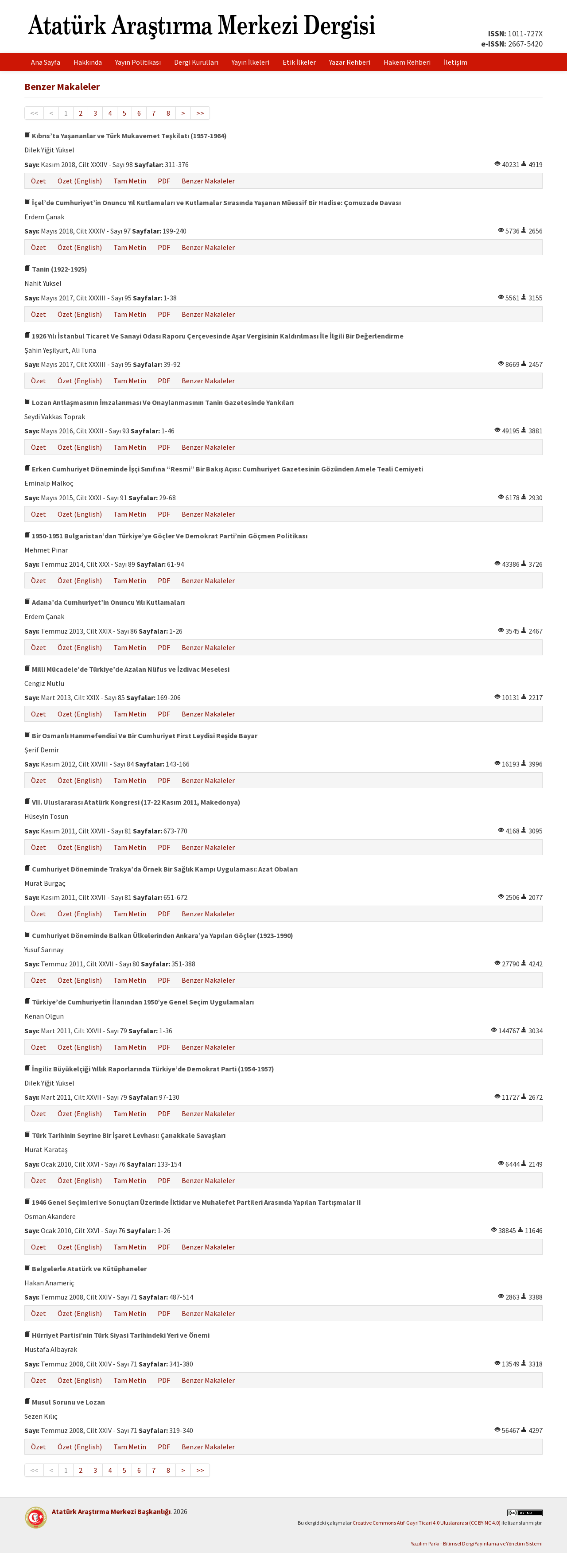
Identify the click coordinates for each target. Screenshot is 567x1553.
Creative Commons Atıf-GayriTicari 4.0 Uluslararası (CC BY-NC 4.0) (427, 1522)
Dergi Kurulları (196, 62)
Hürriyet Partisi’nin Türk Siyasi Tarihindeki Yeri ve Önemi (117, 1335)
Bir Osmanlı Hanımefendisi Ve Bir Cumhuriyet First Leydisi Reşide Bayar (140, 735)
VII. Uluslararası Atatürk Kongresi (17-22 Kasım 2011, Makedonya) (132, 802)
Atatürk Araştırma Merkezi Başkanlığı (111, 1511)
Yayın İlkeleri (250, 62)
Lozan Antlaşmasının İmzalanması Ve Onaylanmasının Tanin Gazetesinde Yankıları (159, 402)
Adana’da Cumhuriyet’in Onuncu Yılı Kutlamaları (104, 602)
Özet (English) (80, 180)
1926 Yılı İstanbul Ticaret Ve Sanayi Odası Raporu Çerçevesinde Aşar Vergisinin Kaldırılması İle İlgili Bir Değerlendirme (214, 335)
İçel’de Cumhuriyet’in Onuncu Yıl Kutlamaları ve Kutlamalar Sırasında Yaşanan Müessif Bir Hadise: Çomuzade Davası (212, 202)
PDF (164, 180)
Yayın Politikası (138, 62)
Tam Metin (129, 180)
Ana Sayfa (45, 62)
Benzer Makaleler (208, 180)
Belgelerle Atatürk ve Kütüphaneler (85, 1268)
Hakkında (88, 62)
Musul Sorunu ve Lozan (64, 1401)
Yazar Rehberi (349, 62)
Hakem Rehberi (407, 62)
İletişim (455, 62)
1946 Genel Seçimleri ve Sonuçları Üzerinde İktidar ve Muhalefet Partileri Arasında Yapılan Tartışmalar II (192, 1202)
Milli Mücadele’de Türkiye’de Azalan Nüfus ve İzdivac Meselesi (126, 669)
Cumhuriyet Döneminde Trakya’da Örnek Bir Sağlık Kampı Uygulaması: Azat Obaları (161, 868)
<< (34, 113)
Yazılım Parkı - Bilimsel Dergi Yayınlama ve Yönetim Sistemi (477, 1543)
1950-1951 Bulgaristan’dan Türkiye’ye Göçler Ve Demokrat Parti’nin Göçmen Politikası (165, 535)
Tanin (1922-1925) (55, 269)
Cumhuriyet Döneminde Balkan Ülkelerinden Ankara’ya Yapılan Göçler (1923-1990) (158, 935)
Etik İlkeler (299, 62)
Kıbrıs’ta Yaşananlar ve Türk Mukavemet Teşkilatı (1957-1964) (125, 135)
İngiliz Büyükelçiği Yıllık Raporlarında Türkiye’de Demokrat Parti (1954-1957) (149, 1068)
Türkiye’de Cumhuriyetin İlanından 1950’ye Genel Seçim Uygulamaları (139, 1001)
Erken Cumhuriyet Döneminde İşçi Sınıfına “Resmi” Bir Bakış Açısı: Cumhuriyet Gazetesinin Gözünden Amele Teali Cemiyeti (223, 468)
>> (200, 113)
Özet (38, 180)
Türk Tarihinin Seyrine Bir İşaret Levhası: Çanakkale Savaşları (124, 1135)
